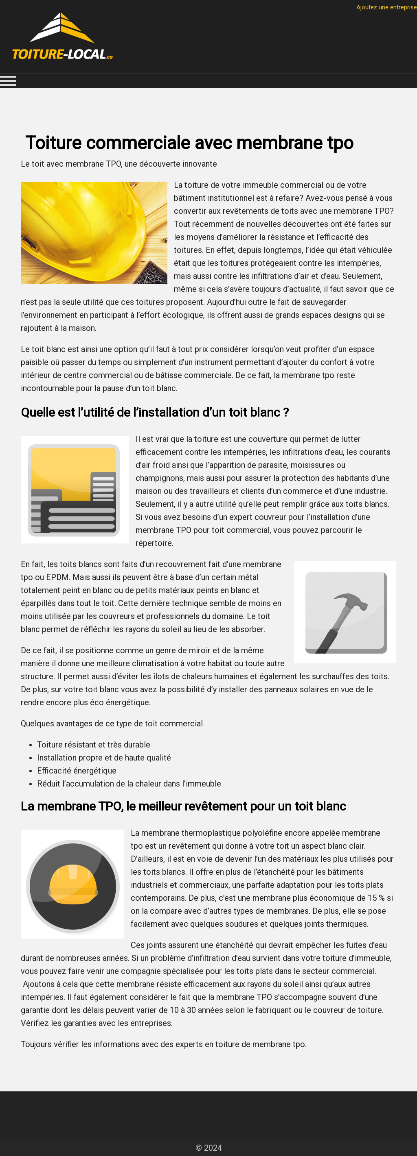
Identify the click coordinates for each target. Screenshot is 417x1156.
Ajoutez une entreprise (386, 7)
